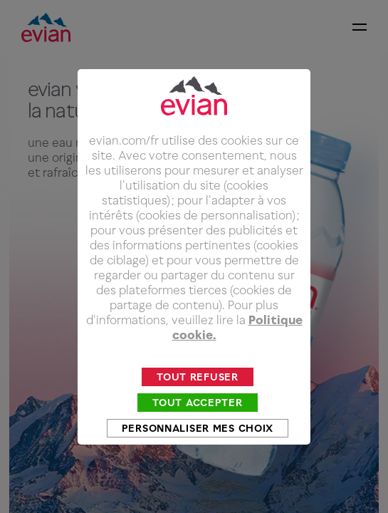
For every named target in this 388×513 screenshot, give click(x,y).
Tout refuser (197, 389)
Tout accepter (197, 414)
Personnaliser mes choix (197, 440)
